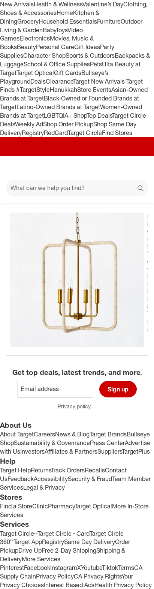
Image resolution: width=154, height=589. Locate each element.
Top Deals (99, 115)
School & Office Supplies (57, 64)
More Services (41, 559)
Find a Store (16, 506)
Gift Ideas (87, 47)
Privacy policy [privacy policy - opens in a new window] (77, 407)
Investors (32, 451)
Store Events (94, 89)
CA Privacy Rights (97, 576)
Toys (61, 30)
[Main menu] (15, 168)
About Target (17, 434)
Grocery (28, 21)
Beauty (26, 47)
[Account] (119, 168)
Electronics (34, 38)
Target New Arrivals (99, 81)
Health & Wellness (58, 4)
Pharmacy (61, 506)
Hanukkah (63, 89)
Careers (44, 434)
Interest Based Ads (69, 585)
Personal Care (55, 47)
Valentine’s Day (102, 4)
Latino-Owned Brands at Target (58, 107)
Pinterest (12, 567)
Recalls (95, 470)
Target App (27, 542)
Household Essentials (68, 21)
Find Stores (117, 132)
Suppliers (109, 451)
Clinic (40, 506)
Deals (38, 81)
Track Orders (68, 470)
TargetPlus (136, 451)
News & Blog (72, 434)
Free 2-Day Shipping (69, 550)
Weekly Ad (29, 124)
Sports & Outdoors (90, 55)
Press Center (107, 443)
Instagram (63, 567)
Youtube (91, 567)
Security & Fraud (90, 479)
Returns (41, 470)
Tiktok (110, 567)
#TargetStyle (33, 89)
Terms (126, 567)
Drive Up (30, 550)
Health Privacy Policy (123, 585)
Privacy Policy (55, 576)
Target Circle (85, 132)
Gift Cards (67, 72)
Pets (96, 64)
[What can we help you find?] (77, 188)
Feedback (20, 479)
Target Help (15, 470)
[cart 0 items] (138, 168)
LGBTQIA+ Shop (65, 115)
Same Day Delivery (89, 542)
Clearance (59, 81)
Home (65, 12)
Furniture (109, 21)
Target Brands (108, 434)
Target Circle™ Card (63, 533)
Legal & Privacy (44, 487)
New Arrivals (17, 4)
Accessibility (51, 479)
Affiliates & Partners (71, 451)
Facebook (37, 567)
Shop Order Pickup (68, 124)
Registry (33, 132)
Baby (49, 30)
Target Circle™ (18, 533)
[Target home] (77, 167)
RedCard (56, 132)
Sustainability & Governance (52, 443)
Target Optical (35, 72)
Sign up (118, 389)
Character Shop (44, 55)
